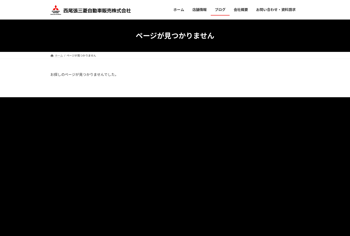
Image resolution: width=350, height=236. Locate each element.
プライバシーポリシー (193, 102)
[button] (260, 131)
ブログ (128, 102)
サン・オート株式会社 (229, 102)
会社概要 (166, 102)
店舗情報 (146, 102)
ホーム (111, 102)
